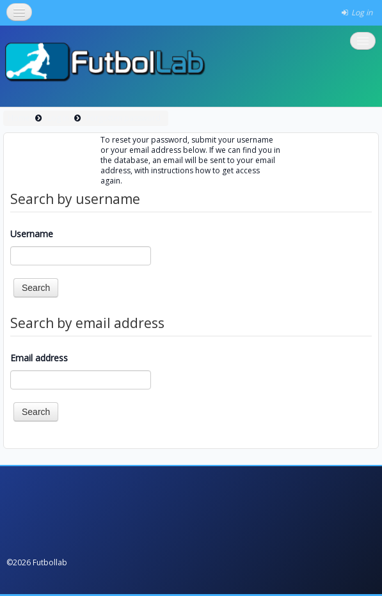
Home (19, 118)
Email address (39, 358)
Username (31, 234)
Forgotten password (123, 118)
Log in (58, 118)
